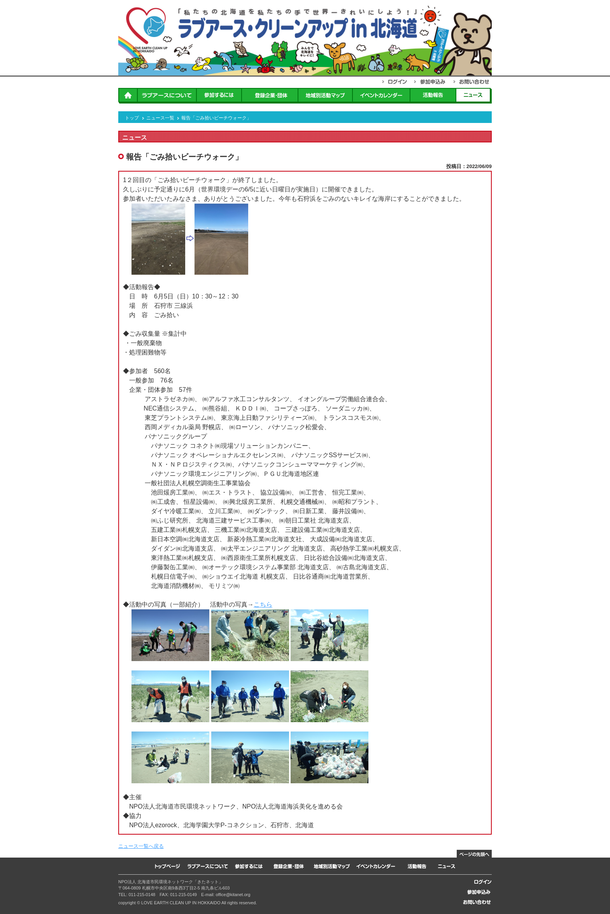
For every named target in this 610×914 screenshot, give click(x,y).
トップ (132, 118)
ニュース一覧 (160, 118)
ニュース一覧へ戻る (141, 846)
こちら (263, 604)
